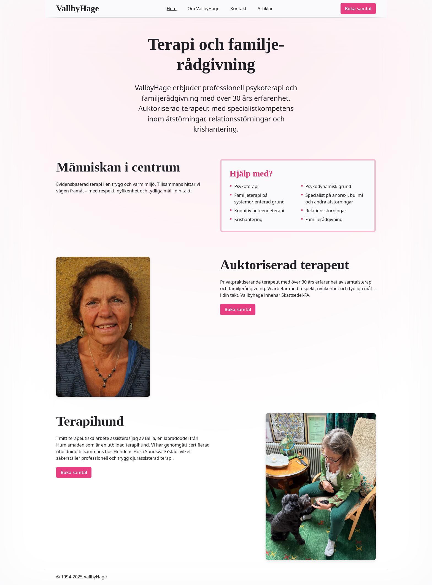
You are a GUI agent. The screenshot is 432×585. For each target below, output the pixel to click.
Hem (172, 9)
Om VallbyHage (204, 9)
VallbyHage (77, 8)
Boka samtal (358, 9)
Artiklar (265, 9)
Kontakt (238, 9)
